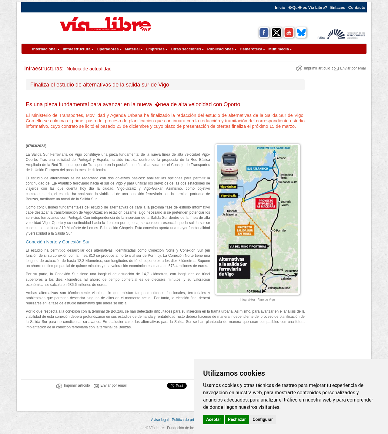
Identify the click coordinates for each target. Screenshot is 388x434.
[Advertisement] (338, 170)
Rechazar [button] (237, 419)
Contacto (356, 7)
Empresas (157, 49)
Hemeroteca (252, 49)
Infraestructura (78, 49)
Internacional (46, 49)
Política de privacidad (189, 420)
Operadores (109, 49)
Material (134, 49)
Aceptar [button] (213, 419)
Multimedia (280, 49)
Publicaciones (221, 49)
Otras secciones (187, 49)
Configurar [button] (263, 419)
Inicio (280, 7)
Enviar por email (349, 68)
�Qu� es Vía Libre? (307, 7)
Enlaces (337, 7)
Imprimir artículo (313, 68)
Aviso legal (160, 420)
